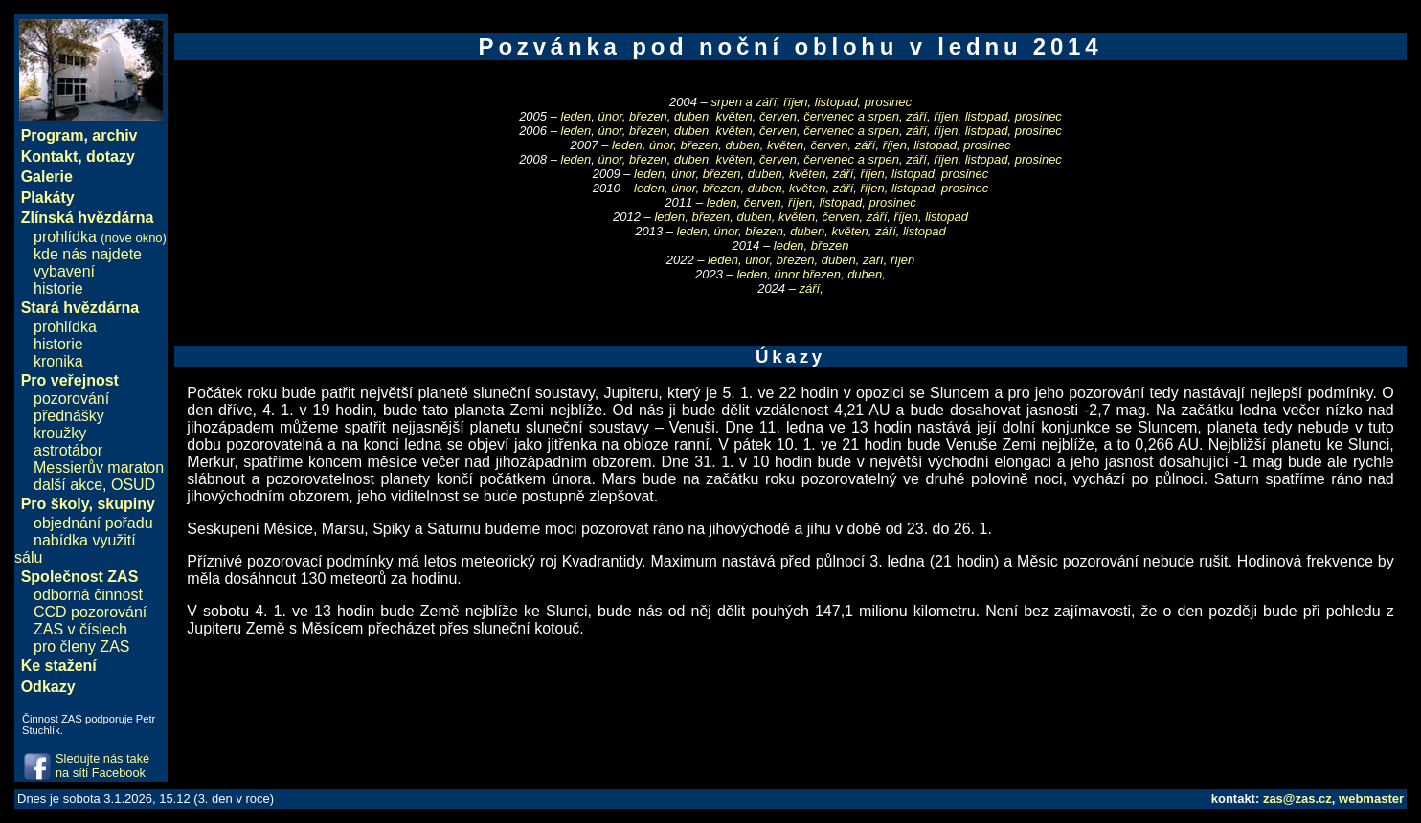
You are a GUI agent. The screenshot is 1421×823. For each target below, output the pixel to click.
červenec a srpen (851, 116)
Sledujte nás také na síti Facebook (102, 765)
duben (691, 116)
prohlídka (100, 237)
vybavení (64, 271)
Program (52, 135)
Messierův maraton (99, 467)
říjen (795, 102)
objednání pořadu (93, 523)
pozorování (71, 398)
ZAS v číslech (80, 629)
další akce (68, 485)
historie (58, 288)
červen (778, 116)
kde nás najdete (88, 254)
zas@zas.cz (1297, 798)
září (916, 116)
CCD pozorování (90, 612)
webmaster (1371, 798)
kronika (58, 361)
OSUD (133, 485)
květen (733, 116)
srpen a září (743, 102)
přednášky (69, 416)
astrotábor (68, 450)
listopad (836, 102)
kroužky (60, 433)
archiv (114, 135)
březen (648, 116)
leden (576, 116)
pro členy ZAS (81, 646)
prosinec (888, 102)
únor (610, 116)
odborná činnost (88, 595)
